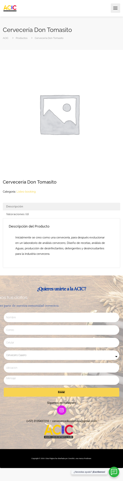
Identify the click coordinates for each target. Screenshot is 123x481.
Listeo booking (26, 191)
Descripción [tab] (14, 206)
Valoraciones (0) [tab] (17, 214)
